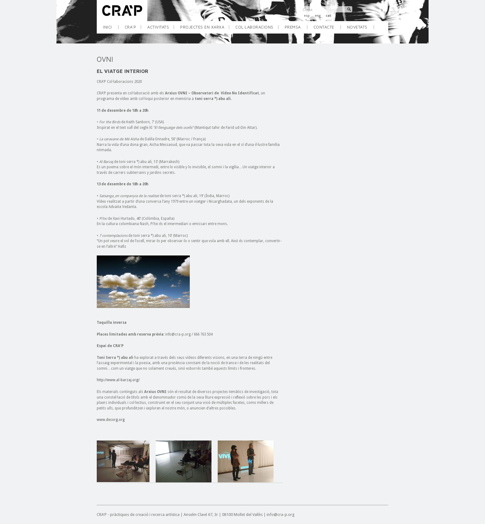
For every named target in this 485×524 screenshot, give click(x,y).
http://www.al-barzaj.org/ (118, 380)
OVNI (105, 59)
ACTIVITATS (160, 29)
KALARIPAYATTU (118, 39)
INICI (107, 27)
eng (318, 16)
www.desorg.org (111, 420)
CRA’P (133, 29)
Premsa (293, 27)
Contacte (324, 27)
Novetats (357, 27)
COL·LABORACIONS (256, 29)
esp (307, 16)
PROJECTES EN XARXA (204, 29)
